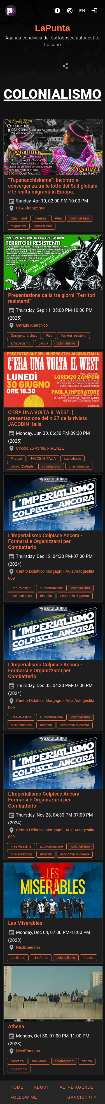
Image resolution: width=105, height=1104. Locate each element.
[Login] (94, 10)
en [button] (82, 10)
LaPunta (52, 28)
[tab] (40, 66)
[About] (57, 10)
